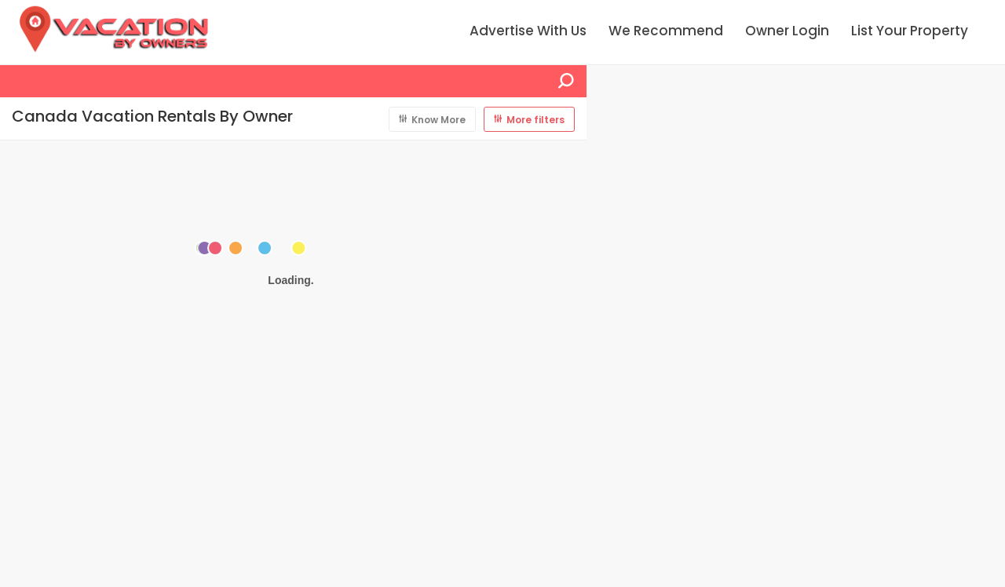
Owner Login (787, 30)
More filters (535, 119)
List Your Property (909, 30)
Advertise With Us (528, 30)
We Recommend (665, 30)
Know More (438, 119)
